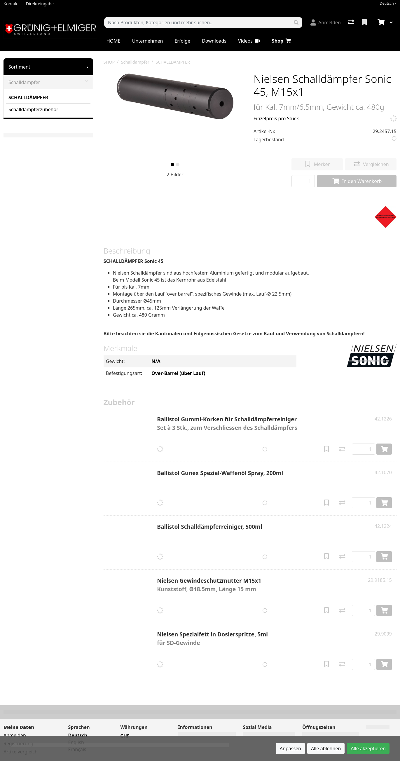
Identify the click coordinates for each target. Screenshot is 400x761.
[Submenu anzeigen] (87, 67)
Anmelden (15, 735)
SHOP (109, 62)
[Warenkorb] (380, 22)
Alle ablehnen (326, 748)
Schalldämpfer (48, 82)
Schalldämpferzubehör (33, 109)
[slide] (172, 164)
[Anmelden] (325, 22)
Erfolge (182, 41)
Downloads (214, 41)
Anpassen (290, 748)
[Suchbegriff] (197, 22)
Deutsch (387, 3)
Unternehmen (147, 41)
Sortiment (19, 67)
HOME (113, 41)
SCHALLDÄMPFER (28, 97)
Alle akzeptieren (368, 748)
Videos (249, 41)
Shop (281, 41)
